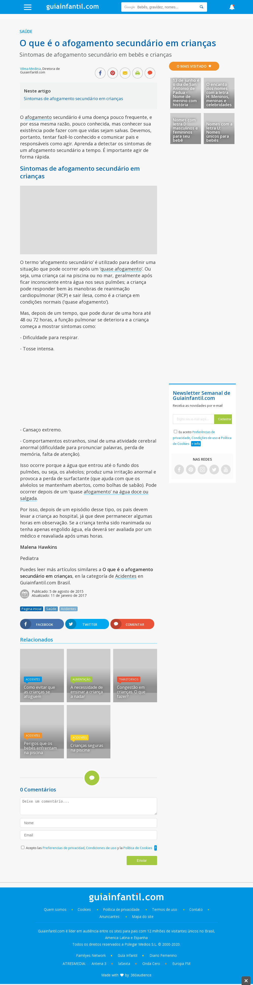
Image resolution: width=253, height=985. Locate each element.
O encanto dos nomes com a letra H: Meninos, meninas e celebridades (219, 94)
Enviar (142, 860)
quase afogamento (121, 269)
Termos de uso (164, 909)
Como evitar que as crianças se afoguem (39, 691)
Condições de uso (205, 438)
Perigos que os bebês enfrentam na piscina (40, 748)
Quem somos (55, 909)
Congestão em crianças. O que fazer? (131, 691)
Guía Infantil (127, 955)
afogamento (38, 117)
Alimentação (81, 679)
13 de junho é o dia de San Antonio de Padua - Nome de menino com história (186, 92)
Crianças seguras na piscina (87, 748)
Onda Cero (151, 963)
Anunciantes (109, 916)
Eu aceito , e (202, 438)
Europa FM (181, 963)
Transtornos (128, 679)
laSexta (124, 963)
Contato (196, 909)
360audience (141, 975)
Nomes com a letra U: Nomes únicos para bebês (219, 132)
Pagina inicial (32, 608)
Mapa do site (143, 916)
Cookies (85, 909)
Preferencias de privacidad (64, 848)
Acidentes (126, 576)
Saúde (26, 31)
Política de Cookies (137, 848)
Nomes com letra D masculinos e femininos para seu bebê (185, 130)
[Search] (201, 7)
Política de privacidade (122, 909)
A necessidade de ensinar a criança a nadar (87, 691)
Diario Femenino (163, 955)
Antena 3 (99, 963)
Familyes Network (91, 955)
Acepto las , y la (89, 848)
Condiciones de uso (101, 848)
